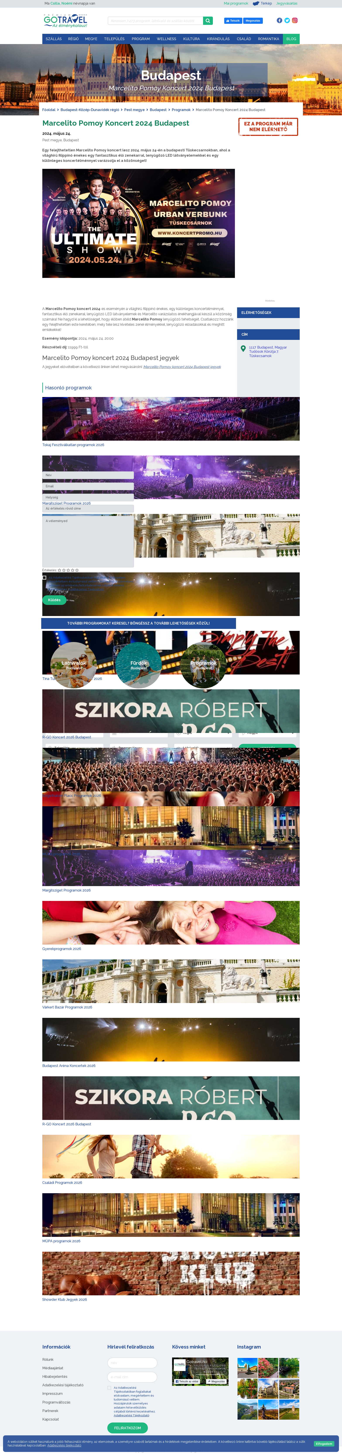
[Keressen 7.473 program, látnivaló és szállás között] (155, 21)
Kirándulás (218, 39)
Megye (91, 39)
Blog (291, 39)
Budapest (158, 110)
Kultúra (191, 39)
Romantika (268, 39)
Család (244, 39)
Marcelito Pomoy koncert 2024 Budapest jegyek (182, 367)
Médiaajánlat (52, 1368)
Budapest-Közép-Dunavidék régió (90, 110)
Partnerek (50, 1411)
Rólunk (47, 1359)
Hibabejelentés (54, 1377)
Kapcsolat (50, 1419)
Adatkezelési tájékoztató (63, 1385)
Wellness (166, 39)
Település (114, 39)
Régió (73, 39)
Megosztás (216, 1381)
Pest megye (134, 110)
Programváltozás (56, 1402)
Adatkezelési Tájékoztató (86, 589)
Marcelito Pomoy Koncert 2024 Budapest (127, 122)
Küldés (54, 600)
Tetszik (187, 1381)
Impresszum (52, 1394)
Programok (181, 110)
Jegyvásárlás (287, 3)
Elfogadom (324, 1443)
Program (141, 39)
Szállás (54, 39)
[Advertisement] (270, 234)
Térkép (262, 3)
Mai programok (236, 3)
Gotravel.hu (196, 1362)
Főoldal (48, 110)
